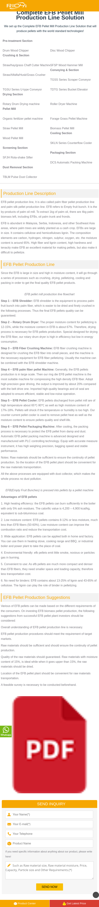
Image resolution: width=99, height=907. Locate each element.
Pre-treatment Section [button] (17, 40)
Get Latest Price (74, 903)
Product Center (25, 903)
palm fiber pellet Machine (36, 369)
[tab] (50, 40)
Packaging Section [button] (63, 152)
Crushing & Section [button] (16, 55)
